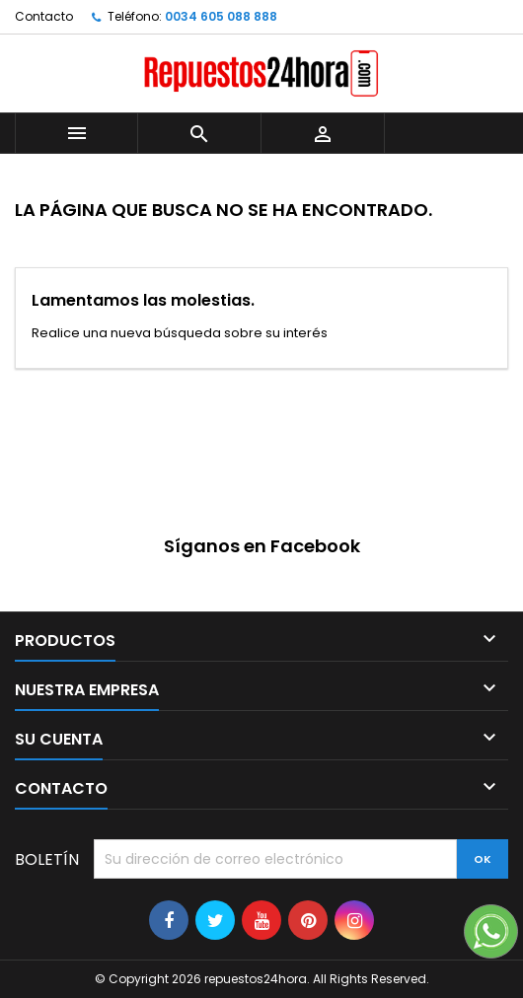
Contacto (44, 16)
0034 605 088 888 (221, 16)
